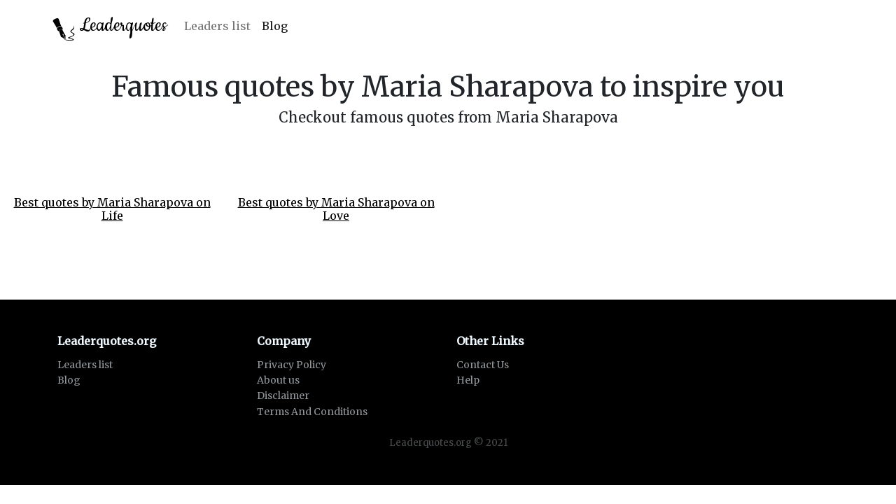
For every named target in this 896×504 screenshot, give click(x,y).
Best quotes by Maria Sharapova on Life (112, 209)
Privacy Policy (291, 364)
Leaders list (217, 26)
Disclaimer (283, 395)
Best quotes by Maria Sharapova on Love (336, 209)
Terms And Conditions (312, 411)
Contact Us (482, 364)
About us (278, 380)
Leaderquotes (109, 27)
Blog (275, 26)
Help (467, 380)
